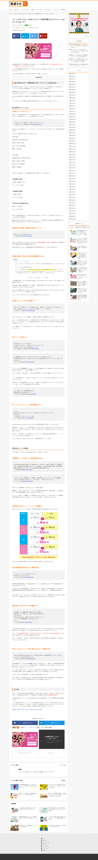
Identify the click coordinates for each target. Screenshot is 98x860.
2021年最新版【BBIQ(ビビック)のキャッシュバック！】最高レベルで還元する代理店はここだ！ (79, 46)
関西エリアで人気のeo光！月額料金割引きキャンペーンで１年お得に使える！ (79, 56)
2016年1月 (73, 205)
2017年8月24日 (29, 577)
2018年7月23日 (31, 658)
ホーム (10, 9)
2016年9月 (73, 184)
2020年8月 (73, 76)
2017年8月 (73, 154)
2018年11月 (73, 116)
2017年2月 (73, 170)
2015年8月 (73, 218)
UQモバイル (19, 27)
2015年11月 (73, 210)
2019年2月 (73, 108)
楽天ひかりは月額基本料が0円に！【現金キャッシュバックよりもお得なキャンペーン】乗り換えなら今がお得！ (79, 60)
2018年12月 (73, 114)
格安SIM (32, 27)
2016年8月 (73, 186)
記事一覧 (64, 780)
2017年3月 (73, 167)
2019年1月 (73, 111)
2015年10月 (73, 213)
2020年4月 (73, 84)
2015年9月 (73, 216)
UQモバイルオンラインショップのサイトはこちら (26, 709)
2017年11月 (73, 146)
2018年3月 (73, 135)
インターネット (47, 9)
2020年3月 (73, 87)
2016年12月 (73, 175)
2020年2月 (73, 89)
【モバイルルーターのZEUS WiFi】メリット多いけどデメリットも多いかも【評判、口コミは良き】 (79, 51)
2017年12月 (73, 143)
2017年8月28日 (32, 394)
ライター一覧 (63, 765)
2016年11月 (73, 178)
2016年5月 (73, 194)
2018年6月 (73, 127)
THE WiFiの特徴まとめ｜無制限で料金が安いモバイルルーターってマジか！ (79, 65)
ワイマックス (56, 9)
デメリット (26, 27)
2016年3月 (73, 200)
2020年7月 (73, 79)
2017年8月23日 (28, 236)
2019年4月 (73, 103)
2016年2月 (73, 202)
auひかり (16, 9)
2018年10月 (73, 119)
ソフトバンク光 (24, 9)
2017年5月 (73, 162)
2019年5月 (73, 100)
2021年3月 (73, 73)
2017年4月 (73, 165)
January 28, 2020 (37, 124)
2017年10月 (73, 149)
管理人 (30, 25)
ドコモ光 (32, 9)
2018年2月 (73, 138)
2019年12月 (73, 95)
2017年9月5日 (29, 469)
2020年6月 (73, 81)
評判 (37, 27)
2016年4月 (73, 197)
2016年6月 (73, 192)
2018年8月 (73, 122)
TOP (10, 13)
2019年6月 (73, 97)
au (14, 27)
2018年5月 (73, 130)
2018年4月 (73, 132)
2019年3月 (73, 105)
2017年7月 (73, 157)
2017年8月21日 (29, 481)
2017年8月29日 (31, 310)
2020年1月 (73, 92)
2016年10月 (73, 181)
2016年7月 (73, 189)
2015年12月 (73, 208)
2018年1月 (73, 140)
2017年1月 (73, 173)
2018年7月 (73, 124)
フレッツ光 (39, 9)
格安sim (63, 9)
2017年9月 (73, 151)
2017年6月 (73, 159)
